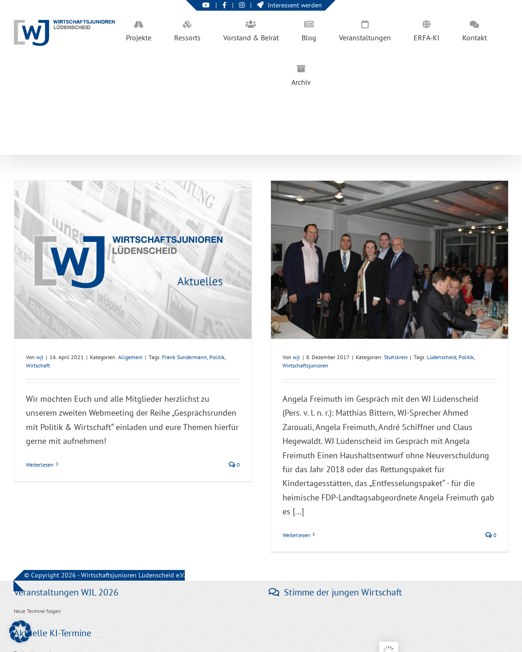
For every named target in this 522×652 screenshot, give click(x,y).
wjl (40, 357)
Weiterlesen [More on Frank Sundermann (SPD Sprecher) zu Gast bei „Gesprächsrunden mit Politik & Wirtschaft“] (40, 464)
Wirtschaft (38, 365)
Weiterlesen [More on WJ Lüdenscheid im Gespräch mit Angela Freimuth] (296, 535)
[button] (20, 631)
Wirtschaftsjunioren (305, 365)
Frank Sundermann (184, 357)
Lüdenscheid (441, 357)
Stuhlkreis (396, 357)
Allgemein (130, 357)
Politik (217, 357)
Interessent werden (289, 5)
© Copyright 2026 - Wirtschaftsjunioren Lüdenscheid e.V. (104, 575)
